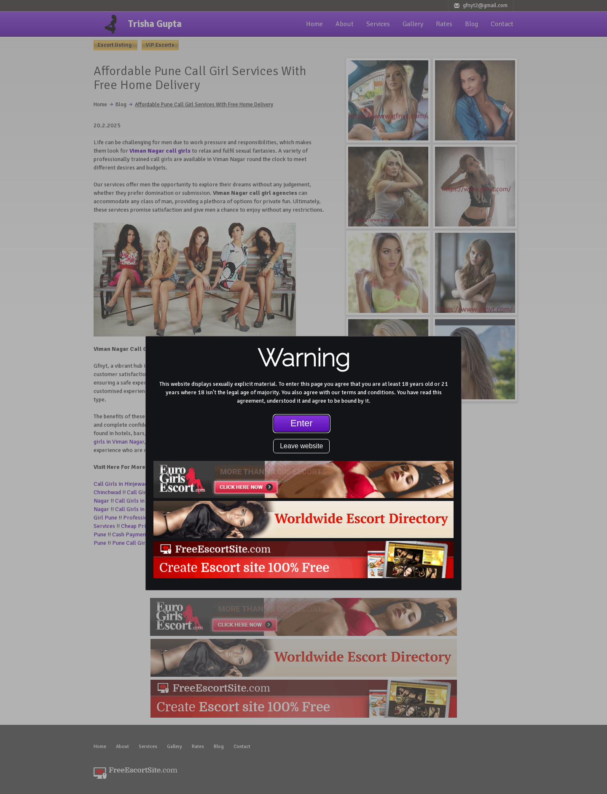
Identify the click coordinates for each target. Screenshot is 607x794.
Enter (301, 423)
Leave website (301, 445)
